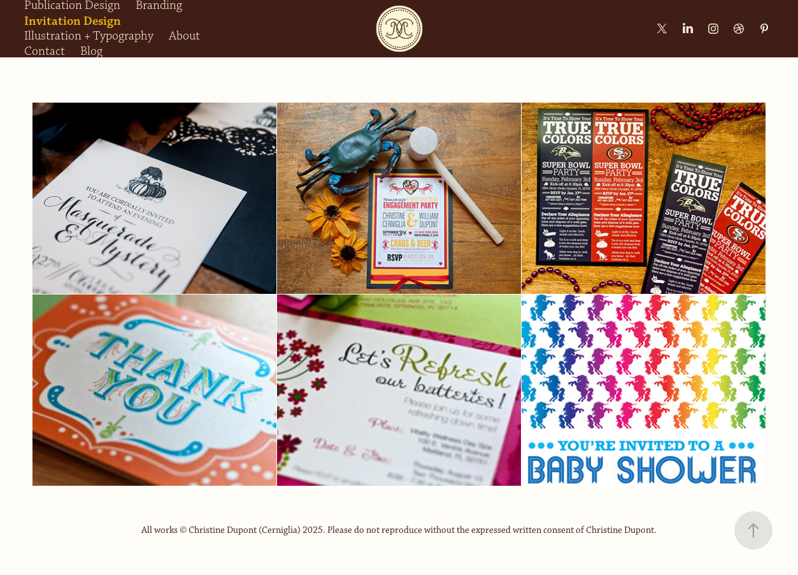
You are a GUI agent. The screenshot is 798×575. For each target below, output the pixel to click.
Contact (44, 51)
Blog (91, 51)
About (184, 36)
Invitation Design (72, 21)
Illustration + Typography (88, 36)
